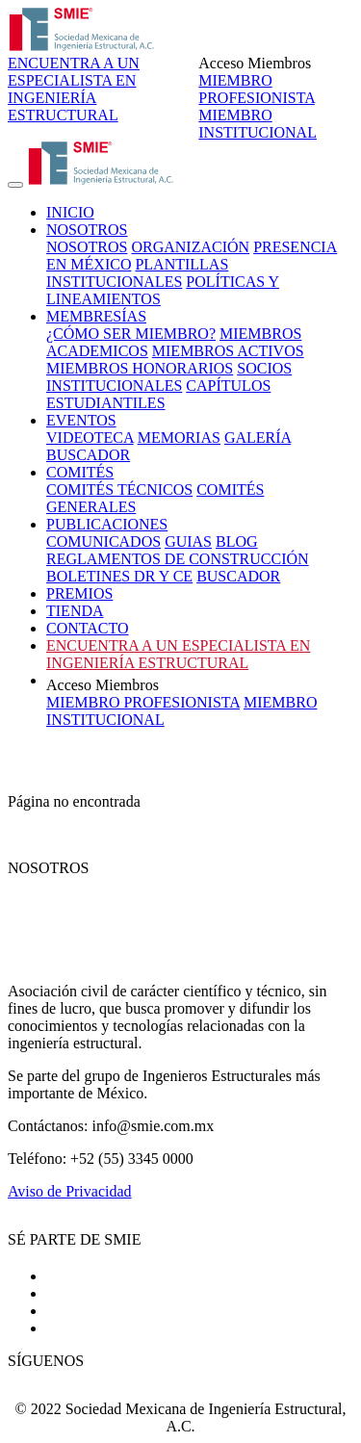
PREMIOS (79, 593)
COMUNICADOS (103, 541)
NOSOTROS (86, 229)
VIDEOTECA (90, 437)
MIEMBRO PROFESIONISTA (256, 89)
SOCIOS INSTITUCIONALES (169, 377)
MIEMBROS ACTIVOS (228, 351)
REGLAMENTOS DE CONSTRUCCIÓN (177, 559)
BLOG (237, 541)
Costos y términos (102, 1293)
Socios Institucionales (113, 1310)
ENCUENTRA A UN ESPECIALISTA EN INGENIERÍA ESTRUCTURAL (74, 89)
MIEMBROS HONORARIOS (139, 368)
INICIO (70, 212)
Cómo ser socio (94, 1276)
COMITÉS (80, 472)
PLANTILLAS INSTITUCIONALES (137, 273)
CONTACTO (87, 628)
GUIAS (188, 541)
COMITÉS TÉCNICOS (119, 489)
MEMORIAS (179, 437)
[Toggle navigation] (15, 185)
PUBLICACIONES (107, 524)
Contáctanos (84, 1328)
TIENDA (75, 611)
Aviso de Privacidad (70, 1191)
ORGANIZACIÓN (190, 247)
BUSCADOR (88, 455)
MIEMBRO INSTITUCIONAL (257, 124)
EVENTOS (81, 420)
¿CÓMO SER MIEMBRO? (131, 333)
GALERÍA (257, 437)
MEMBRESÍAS (96, 316)
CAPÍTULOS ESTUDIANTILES (158, 394)
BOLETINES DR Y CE (119, 576)
